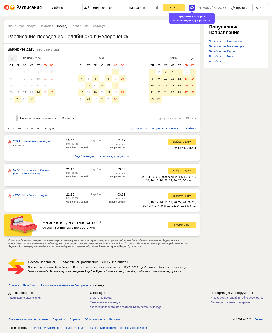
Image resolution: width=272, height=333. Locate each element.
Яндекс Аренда (74, 328)
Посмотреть (182, 225)
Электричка (79, 26)
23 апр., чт (14, 129)
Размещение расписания (24, 298)
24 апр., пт (32, 129)
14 (17, 85)
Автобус (99, 26)
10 (38, 78)
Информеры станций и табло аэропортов (237, 298)
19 (51, 85)
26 (51, 92)
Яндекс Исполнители (133, 328)
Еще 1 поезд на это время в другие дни (102, 157)
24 (38, 92)
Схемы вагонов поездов (105, 303)
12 (51, 78)
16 (31, 85)
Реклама (114, 320)
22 (24, 92)
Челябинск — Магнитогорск (226, 46)
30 (31, 99)
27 (11, 99)
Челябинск (30, 286)
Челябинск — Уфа (221, 61)
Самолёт (46, 26)
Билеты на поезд (101, 298)
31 (122, 99)
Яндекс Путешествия (102, 328)
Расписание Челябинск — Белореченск (66, 286)
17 (38, 85)
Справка (75, 320)
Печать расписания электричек (230, 303)
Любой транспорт (22, 26)
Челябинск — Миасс (222, 56)
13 (11, 85)
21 (17, 92)
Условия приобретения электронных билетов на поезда (125, 307)
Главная (13, 286)
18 (45, 85)
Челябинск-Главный (77, 148)
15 (24, 85)
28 (17, 99)
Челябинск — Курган (222, 51)
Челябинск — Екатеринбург (226, 41)
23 (31, 92)
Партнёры (58, 320)
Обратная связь (95, 320)
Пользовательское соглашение (28, 320)
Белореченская (117, 148)
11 (45, 78)
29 (24, 99)
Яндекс (259, 320)
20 (11, 92)
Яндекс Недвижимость (46, 328)
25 (45, 92)
